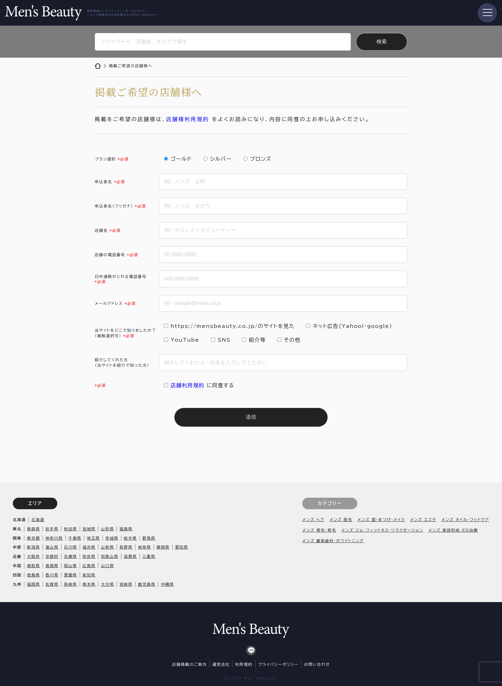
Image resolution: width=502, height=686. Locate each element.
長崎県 (70, 584)
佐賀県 (52, 584)
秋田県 (70, 529)
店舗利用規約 (188, 385)
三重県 (149, 556)
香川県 (52, 575)
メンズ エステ (423, 519)
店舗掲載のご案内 (189, 664)
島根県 (52, 566)
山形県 (107, 529)
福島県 (126, 529)
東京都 (33, 538)
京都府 (52, 556)
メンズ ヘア (313, 519)
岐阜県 (144, 547)
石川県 (70, 547)
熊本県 (89, 584)
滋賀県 (130, 556)
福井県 (89, 547)
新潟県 (33, 547)
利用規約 (243, 664)
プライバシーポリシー (278, 664)
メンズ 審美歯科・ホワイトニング (333, 541)
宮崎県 (126, 584)
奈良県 (89, 556)
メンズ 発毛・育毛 (319, 530)
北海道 (38, 519)
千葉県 (74, 538)
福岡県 (33, 584)
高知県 (89, 575)
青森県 (33, 529)
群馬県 (149, 538)
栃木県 (130, 538)
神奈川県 (54, 538)
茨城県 (111, 538)
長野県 (126, 547)
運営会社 (221, 664)
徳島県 (33, 575)
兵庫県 (70, 556)
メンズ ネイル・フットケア (465, 519)
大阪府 (33, 556)
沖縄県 (167, 584)
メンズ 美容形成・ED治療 (453, 530)
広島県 (89, 566)
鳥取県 (33, 566)
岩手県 (52, 529)
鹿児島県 (146, 584)
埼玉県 (93, 538)
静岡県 (163, 547)
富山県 (52, 547)
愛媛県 (70, 575)
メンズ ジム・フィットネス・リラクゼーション (382, 530)
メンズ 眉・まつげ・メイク (381, 519)
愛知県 (181, 547)
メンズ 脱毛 (340, 519)
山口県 (107, 566)
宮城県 (89, 529)
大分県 (107, 584)
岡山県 (70, 566)
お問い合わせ (317, 664)
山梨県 (107, 547)
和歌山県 (109, 556)
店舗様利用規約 (187, 119)
